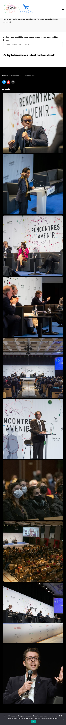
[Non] (63, 719)
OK (33, 722)
